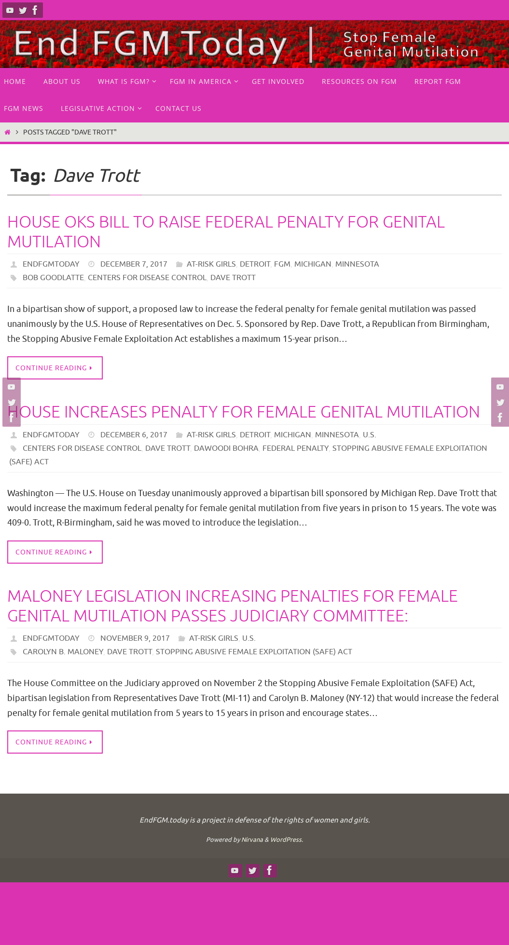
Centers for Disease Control (147, 278)
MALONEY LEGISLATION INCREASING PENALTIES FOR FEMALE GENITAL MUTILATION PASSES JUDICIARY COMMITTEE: (232, 606)
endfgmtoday (51, 264)
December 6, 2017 (133, 435)
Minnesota (357, 264)
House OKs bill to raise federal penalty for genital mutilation (226, 232)
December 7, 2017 (133, 264)
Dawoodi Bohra (226, 448)
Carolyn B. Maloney (63, 652)
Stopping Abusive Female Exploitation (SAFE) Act (254, 652)
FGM (282, 264)
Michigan (312, 264)
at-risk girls (211, 264)
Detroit (255, 264)
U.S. (369, 435)
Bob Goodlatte (53, 278)
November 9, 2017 (135, 638)
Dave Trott (233, 278)
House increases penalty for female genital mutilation (243, 412)
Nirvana (252, 840)
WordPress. (286, 840)
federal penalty (295, 448)
